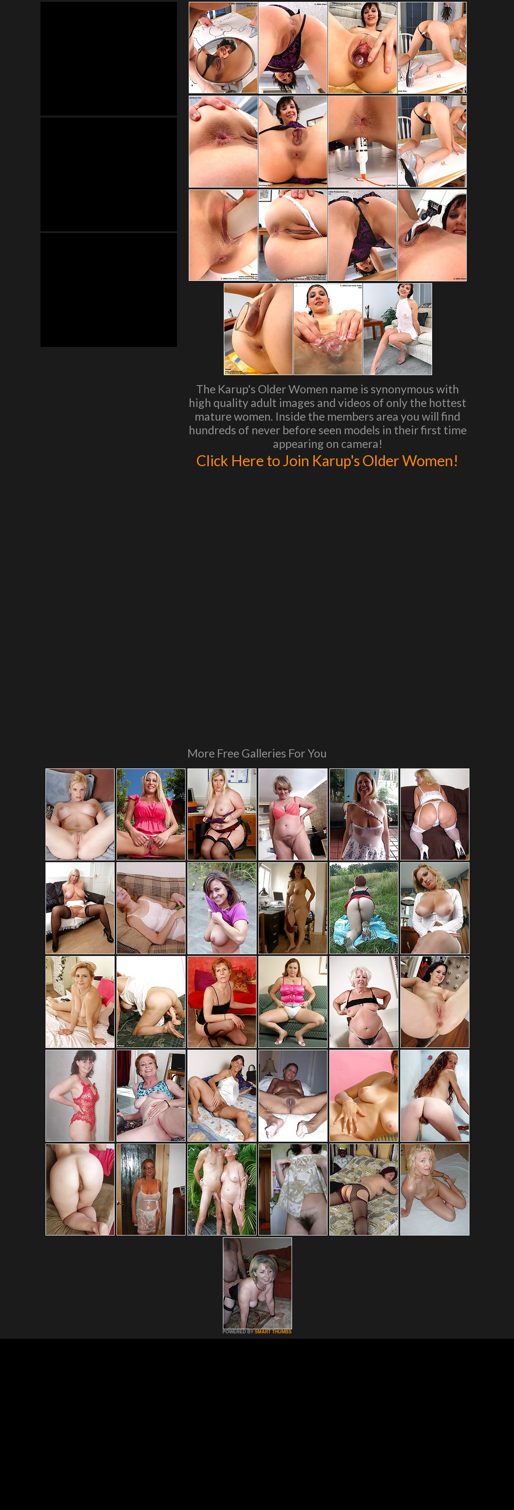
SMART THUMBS (273, 1226)
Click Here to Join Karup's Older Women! (327, 469)
